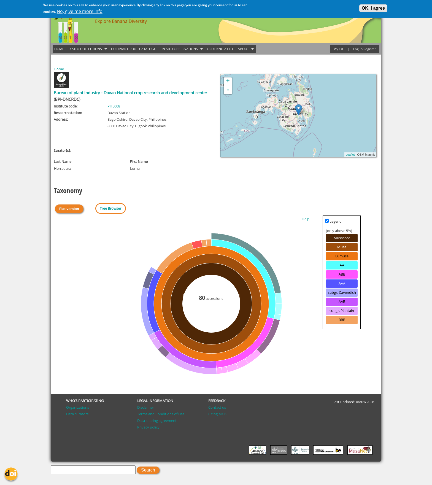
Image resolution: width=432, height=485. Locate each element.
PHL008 (113, 106)
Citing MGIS (217, 413)
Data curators (77, 413)
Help (305, 218)
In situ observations (181, 49)
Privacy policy (148, 427)
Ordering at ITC (220, 49)
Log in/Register (364, 49)
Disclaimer (145, 407)
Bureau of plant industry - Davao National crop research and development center (130, 93)
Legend (333, 221)
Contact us (217, 407)
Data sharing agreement (157, 420)
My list (338, 49)
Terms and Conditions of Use (160, 413)
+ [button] (228, 81)
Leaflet (350, 154)
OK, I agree (373, 8)
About (245, 49)
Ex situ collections (86, 49)
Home (59, 68)
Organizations (77, 407)
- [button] (228, 90)
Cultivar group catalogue (134, 49)
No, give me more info (79, 11)
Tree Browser (110, 208)
